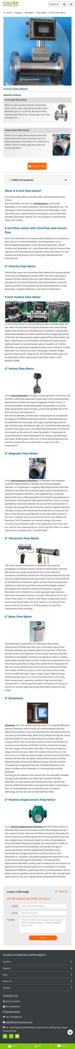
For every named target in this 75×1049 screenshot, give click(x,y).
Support (18, 12)
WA (37, 1046)
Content (10, 920)
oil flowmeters (41, 203)
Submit (43, 938)
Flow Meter (41, 12)
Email (14, 906)
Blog (5, 974)
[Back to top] (70, 1032)
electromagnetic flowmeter (24, 480)
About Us (7, 981)
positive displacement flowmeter (27, 826)
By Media (29, 12)
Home (9, 12)
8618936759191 (13, 1011)
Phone (14, 913)
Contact (6, 987)
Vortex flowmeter (19, 395)
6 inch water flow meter (17, 130)
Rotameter (10, 725)
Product (6, 961)
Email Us (61, 891)
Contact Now (39, 166)
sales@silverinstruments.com (19, 1022)
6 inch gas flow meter (16, 99)
